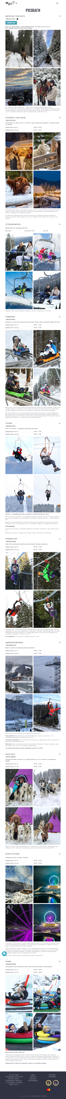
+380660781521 (10, 319)
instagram (52, 1077)
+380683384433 (10, 645)
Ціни (33, 1075)
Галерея (33, 1077)
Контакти (33, 1079)
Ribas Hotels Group (39, 1096)
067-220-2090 (14, 1075)
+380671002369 (10, 120)
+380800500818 (10, 964)
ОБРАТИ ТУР (11, 23)
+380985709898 (10, 541)
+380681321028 (10, 426)
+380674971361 (10, 19)
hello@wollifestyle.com (14, 1077)
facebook (52, 1075)
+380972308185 (10, 757)
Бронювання (33, 1080)
